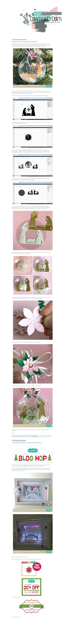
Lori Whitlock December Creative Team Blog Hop (26, 442)
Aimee (35, 466)
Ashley (38, 466)
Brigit (29, 466)
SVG (49, 91)
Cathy (42, 466)
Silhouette (13, 92)
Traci (21, 466)
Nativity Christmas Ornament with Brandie (24, 41)
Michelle (32, 466)
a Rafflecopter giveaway (16, 617)
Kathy (24, 466)
